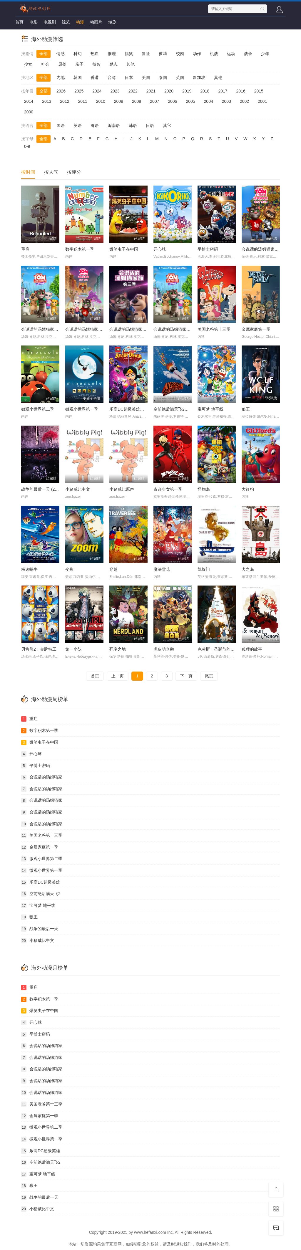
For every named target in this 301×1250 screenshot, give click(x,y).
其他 (130, 64)
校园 (180, 53)
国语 (60, 125)
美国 (146, 77)
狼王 (246, 409)
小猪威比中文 (77, 489)
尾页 (209, 676)
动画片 (96, 22)
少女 (28, 64)
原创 (62, 64)
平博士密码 (208, 249)
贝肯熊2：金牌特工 (38, 649)
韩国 (77, 77)
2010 (100, 101)
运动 (231, 53)
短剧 (112, 22)
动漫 (80, 22)
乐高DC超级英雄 (40, 882)
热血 (95, 53)
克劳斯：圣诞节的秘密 (218, 649)
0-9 (27, 146)
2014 (28, 101)
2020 (168, 91)
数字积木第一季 (79, 249)
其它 (167, 125)
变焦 (69, 569)
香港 (95, 77)
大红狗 (248, 489)
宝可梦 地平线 (210, 409)
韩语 (133, 125)
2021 (150, 91)
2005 (190, 101)
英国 (180, 77)
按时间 (28, 172)
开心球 (159, 249)
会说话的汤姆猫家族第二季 (46, 329)
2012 (64, 101)
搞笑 (129, 53)
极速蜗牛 (29, 569)
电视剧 (50, 22)
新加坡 (199, 77)
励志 (113, 64)
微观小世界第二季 (37, 409)
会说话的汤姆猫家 (41, 777)
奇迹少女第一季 (167, 489)
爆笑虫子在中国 (123, 249)
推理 (112, 53)
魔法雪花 (161, 569)
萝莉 (163, 53)
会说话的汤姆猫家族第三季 (134, 329)
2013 (46, 101)
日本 (129, 77)
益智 (96, 64)
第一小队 (73, 649)
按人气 (51, 172)
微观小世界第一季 (81, 409)
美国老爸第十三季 (214, 329)
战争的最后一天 (39, 929)
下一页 (186, 676)
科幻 (77, 53)
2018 (204, 91)
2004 (208, 101)
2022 (133, 91)
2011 (82, 101)
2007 (154, 101)
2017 (222, 91)
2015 (258, 91)
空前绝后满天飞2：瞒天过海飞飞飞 (185, 409)
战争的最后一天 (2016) (42, 489)
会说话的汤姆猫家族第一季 (178, 329)
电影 (33, 22)
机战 (214, 53)
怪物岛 (204, 489)
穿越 (113, 569)
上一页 (117, 676)
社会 (45, 64)
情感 (60, 53)
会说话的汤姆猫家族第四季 (90, 329)
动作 (197, 53)
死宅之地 (117, 649)
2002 (244, 101)
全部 (43, 53)
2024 (96, 91)
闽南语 (114, 125)
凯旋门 (204, 569)
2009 (118, 101)
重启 (25, 249)
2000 (28, 112)
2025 (78, 91)
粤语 (95, 125)
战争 (248, 53)
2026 (61, 91)
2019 (186, 91)
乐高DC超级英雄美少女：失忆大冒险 (143, 409)
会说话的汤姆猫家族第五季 (266, 249)
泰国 (163, 77)
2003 (226, 101)
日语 (150, 125)
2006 (172, 101)
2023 (114, 91)
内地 (60, 77)
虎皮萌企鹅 (163, 649)
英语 (77, 125)
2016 (240, 91)
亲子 (79, 64)
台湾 (112, 77)
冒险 (146, 53)
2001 (262, 101)
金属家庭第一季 (256, 329)
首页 (19, 22)
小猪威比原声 (121, 489)
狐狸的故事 (252, 649)
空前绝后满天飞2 (41, 894)
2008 (136, 101)
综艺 (66, 22)
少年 (265, 53)
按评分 (74, 172)
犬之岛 (248, 569)
